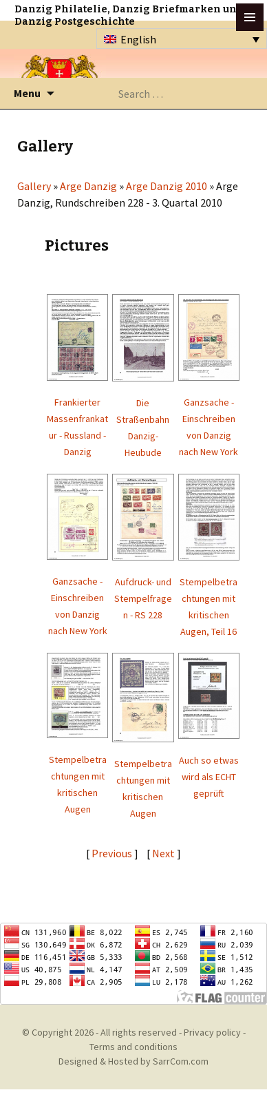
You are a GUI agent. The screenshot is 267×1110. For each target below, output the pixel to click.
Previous (111, 853)
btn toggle (250, 17)
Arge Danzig (88, 186)
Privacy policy (212, 1032)
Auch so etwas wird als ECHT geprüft (209, 776)
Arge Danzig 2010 (166, 186)
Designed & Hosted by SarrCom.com (133, 1061)
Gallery (34, 186)
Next (164, 853)
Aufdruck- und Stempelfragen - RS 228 (143, 598)
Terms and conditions (133, 1046)
